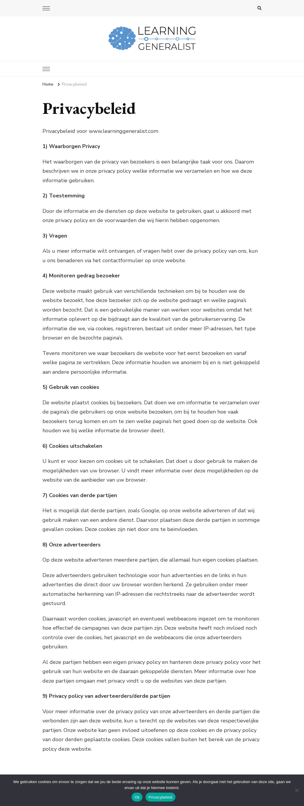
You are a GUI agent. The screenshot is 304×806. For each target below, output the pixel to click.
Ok (137, 797)
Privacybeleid (160, 797)
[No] (297, 790)
